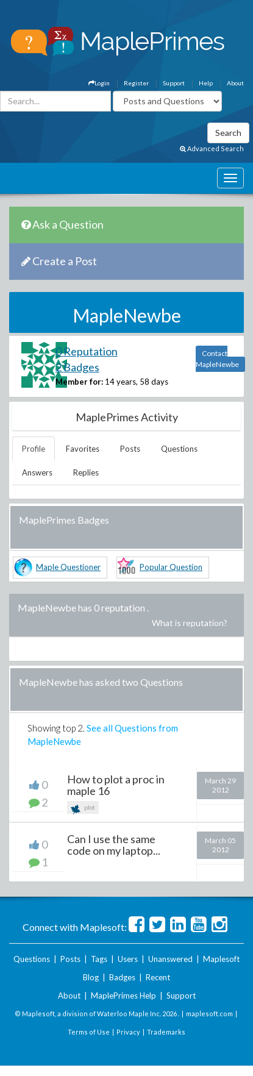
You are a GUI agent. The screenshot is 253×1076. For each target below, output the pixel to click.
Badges (122, 977)
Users (128, 959)
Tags (99, 959)
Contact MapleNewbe (217, 359)
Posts (130, 449)
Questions (179, 449)
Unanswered (170, 959)
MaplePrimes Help (123, 995)
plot (83, 808)
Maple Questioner (68, 567)
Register (136, 83)
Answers (37, 472)
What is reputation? (189, 623)
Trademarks (166, 1032)
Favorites (82, 449)
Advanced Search (212, 148)
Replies (86, 472)
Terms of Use (89, 1032)
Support (174, 83)
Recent (158, 977)
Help (206, 83)
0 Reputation (86, 351)
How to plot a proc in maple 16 (116, 785)
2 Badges (77, 367)
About (235, 83)
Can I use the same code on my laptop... (113, 845)
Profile (33, 449)
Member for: (79, 382)
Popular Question (171, 567)
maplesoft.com (209, 1013)
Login (99, 83)
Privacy (128, 1032)
